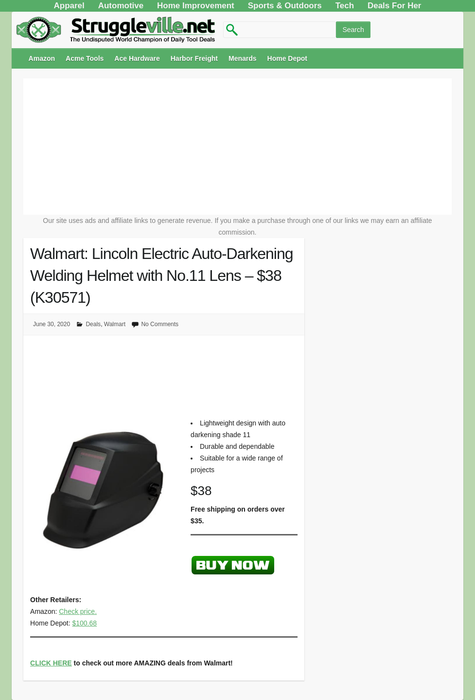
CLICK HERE (51, 663)
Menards (243, 58)
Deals (93, 324)
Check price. (78, 611)
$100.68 (84, 623)
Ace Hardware (136, 58)
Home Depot (287, 58)
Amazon (42, 58)
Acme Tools (85, 58)
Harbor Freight (194, 58)
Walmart (114, 324)
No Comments (159, 324)
